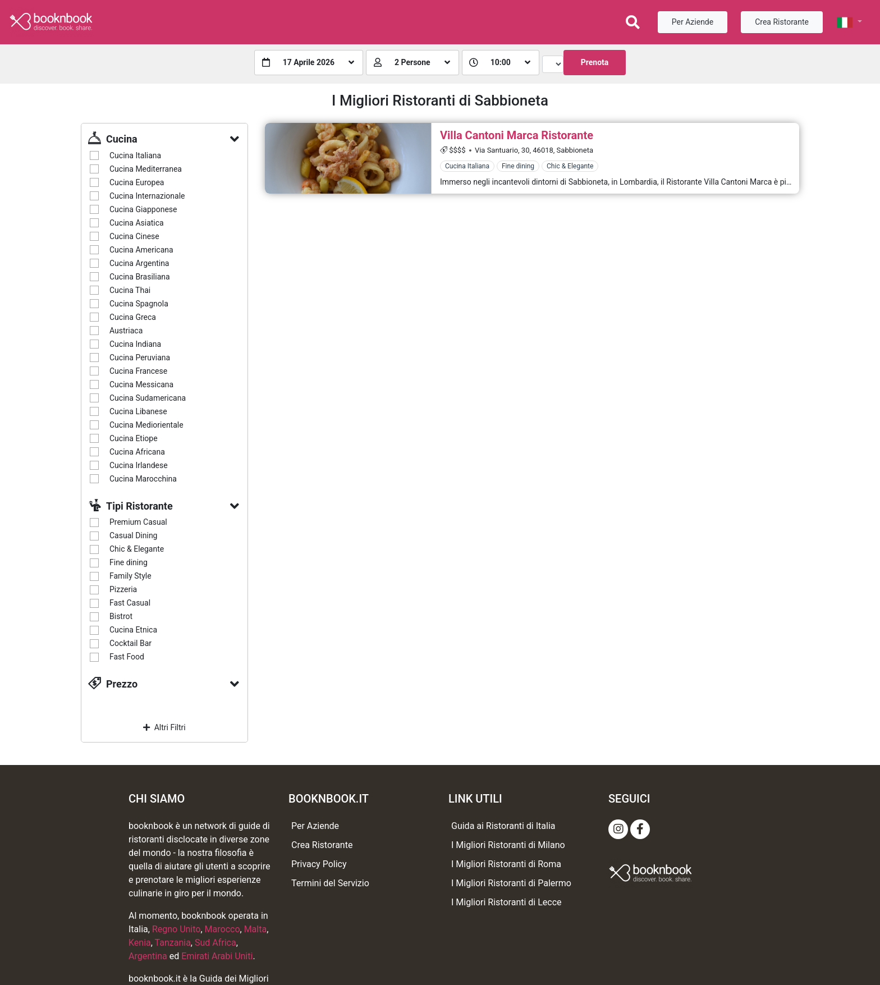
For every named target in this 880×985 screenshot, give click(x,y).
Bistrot (120, 616)
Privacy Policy (319, 864)
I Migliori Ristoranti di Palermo (511, 883)
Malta (255, 929)
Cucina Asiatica (136, 222)
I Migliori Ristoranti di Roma (506, 864)
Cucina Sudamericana (147, 397)
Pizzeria (123, 589)
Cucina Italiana (135, 155)
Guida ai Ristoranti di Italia (503, 826)
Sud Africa (215, 942)
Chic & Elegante (136, 548)
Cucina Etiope (133, 438)
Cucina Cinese (134, 236)
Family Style (130, 575)
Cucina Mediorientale (146, 424)
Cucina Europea (136, 182)
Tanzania (173, 942)
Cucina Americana (141, 249)
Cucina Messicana (141, 384)
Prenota (595, 62)
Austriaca (126, 330)
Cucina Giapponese (143, 209)
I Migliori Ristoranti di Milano (508, 845)
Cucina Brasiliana (139, 276)
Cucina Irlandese (138, 465)
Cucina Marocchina (143, 478)
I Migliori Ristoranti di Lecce (506, 902)
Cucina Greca (132, 317)
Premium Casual (138, 521)
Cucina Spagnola (138, 303)
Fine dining (128, 562)
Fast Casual (129, 602)
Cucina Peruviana (139, 357)
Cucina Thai (129, 290)
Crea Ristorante (782, 21)
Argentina (148, 956)
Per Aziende (692, 21)
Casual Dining (133, 535)
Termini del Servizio (330, 883)
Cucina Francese (138, 370)
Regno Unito (176, 929)
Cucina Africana (137, 451)
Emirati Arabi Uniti (217, 956)
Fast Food (126, 656)
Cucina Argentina (139, 263)
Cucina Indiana (135, 344)
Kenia (140, 942)
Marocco (222, 929)
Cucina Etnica (133, 629)
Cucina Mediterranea (145, 168)
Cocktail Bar (130, 643)
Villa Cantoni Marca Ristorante (516, 135)
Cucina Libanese (138, 411)
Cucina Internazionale (147, 195)
